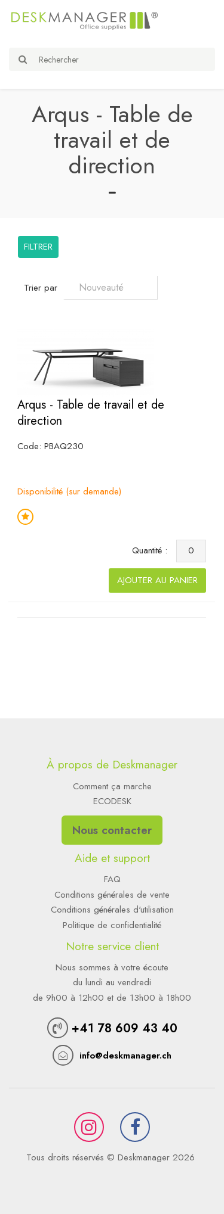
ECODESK (112, 801)
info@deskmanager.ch (125, 1055)
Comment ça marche (112, 786)
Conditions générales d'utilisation (112, 909)
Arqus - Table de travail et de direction (90, 413)
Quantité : (152, 550)
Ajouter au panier (157, 580)
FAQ (112, 879)
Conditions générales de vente (112, 894)
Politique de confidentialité (112, 925)
